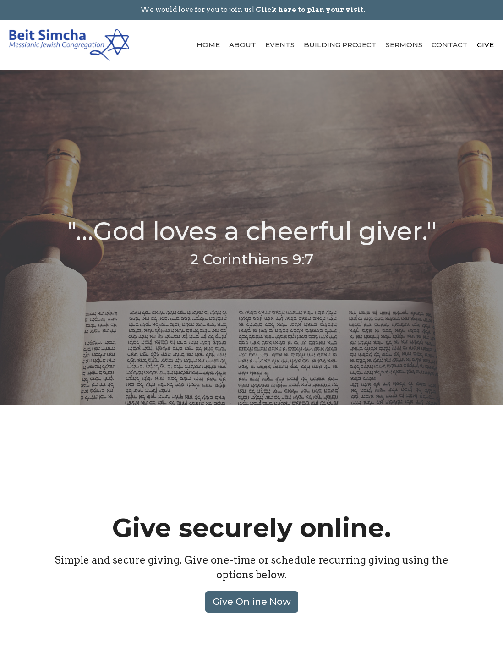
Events (280, 44)
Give (485, 44)
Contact (450, 44)
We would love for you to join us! (252, 9)
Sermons (404, 44)
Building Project (340, 44)
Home (208, 44)
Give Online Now (252, 601)
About (242, 44)
